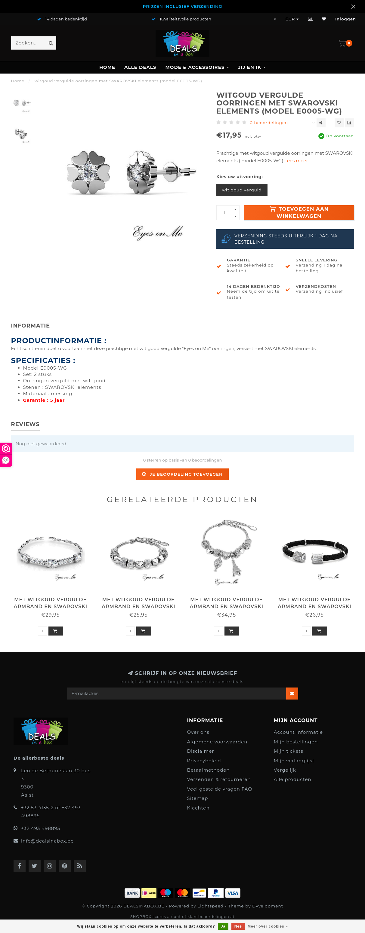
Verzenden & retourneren (219, 779)
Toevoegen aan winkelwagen (299, 212)
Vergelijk (285, 770)
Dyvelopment (267, 906)
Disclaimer (200, 751)
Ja (223, 926)
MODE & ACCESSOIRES (194, 67)
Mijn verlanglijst (294, 761)
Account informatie (298, 732)
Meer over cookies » (268, 926)
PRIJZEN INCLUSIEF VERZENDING (182, 6)
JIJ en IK (249, 67)
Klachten (198, 808)
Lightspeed (210, 906)
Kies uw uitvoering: (239, 176)
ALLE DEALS (140, 67)
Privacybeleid (204, 761)
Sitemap (197, 798)
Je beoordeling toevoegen (182, 474)
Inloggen (345, 19)
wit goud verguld (242, 190)
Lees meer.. (297, 160)
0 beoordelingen (269, 122)
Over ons (198, 732)
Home (107, 67)
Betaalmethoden (208, 770)
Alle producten (292, 779)
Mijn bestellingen (296, 742)
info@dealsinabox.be (47, 841)
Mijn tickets (288, 751)
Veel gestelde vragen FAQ (219, 789)
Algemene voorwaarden (217, 742)
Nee (238, 926)
